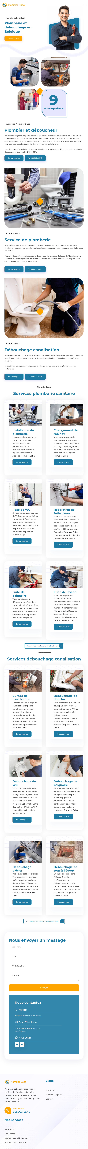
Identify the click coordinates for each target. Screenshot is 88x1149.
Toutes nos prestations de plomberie (45, 646)
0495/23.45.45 (35, 158)
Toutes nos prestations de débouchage (45, 921)
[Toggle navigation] (85, 5)
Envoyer (44, 988)
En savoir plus (13, 38)
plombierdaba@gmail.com (27, 1028)
